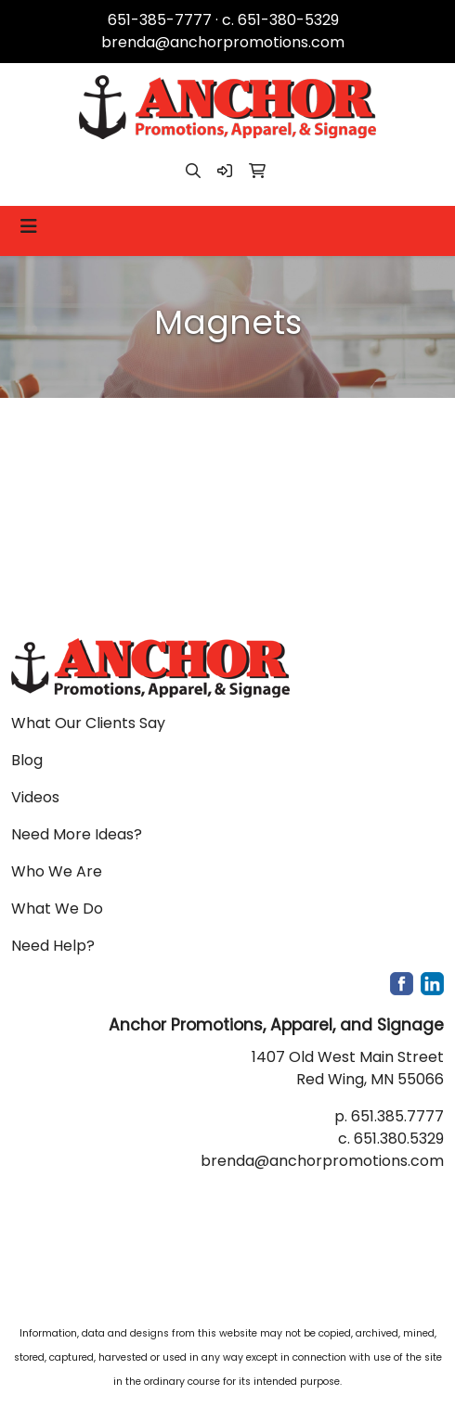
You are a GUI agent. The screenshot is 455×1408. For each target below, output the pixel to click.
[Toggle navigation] (28, 226)
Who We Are (56, 871)
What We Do (57, 908)
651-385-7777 (160, 20)
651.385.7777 (397, 1116)
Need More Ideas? (76, 834)
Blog (27, 760)
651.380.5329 (399, 1138)
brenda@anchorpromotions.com (222, 42)
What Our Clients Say (88, 723)
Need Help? (53, 945)
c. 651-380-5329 (280, 20)
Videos (35, 797)
